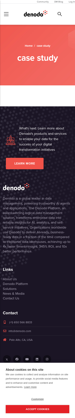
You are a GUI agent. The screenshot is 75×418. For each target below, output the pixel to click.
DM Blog (58, 1)
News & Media (13, 293)
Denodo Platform (15, 283)
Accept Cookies (37, 409)
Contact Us (11, 298)
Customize (37, 399)
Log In (72, 1)
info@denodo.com (17, 331)
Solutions (9, 288)
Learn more (24, 163)
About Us (10, 279)
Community (43, 1)
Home (29, 46)
